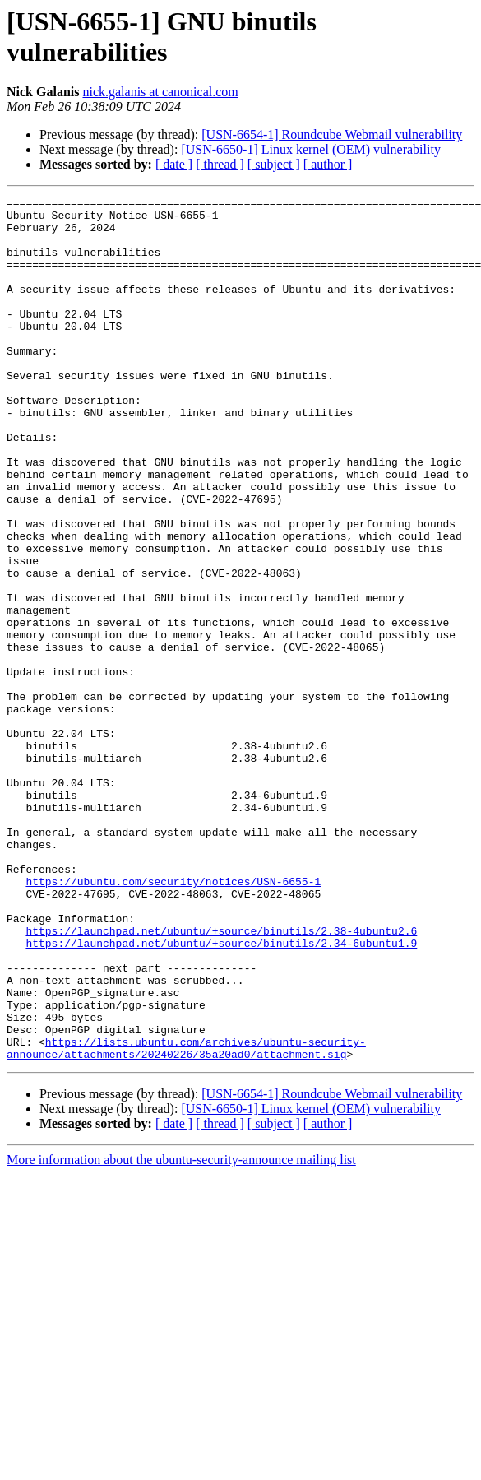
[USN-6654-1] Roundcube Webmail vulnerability (331, 135)
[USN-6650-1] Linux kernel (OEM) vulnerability (310, 149)
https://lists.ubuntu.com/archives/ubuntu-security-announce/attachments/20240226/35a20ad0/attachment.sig (186, 1219)
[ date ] (173, 164)
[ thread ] (220, 164)
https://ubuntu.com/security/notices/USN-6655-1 (173, 1019)
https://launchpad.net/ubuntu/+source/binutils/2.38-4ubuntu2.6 (221, 1078)
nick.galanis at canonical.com (160, 92)
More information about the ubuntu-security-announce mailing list (181, 1332)
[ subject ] (273, 164)
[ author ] (328, 164)
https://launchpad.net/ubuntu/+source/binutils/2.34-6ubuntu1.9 (221, 1093)
